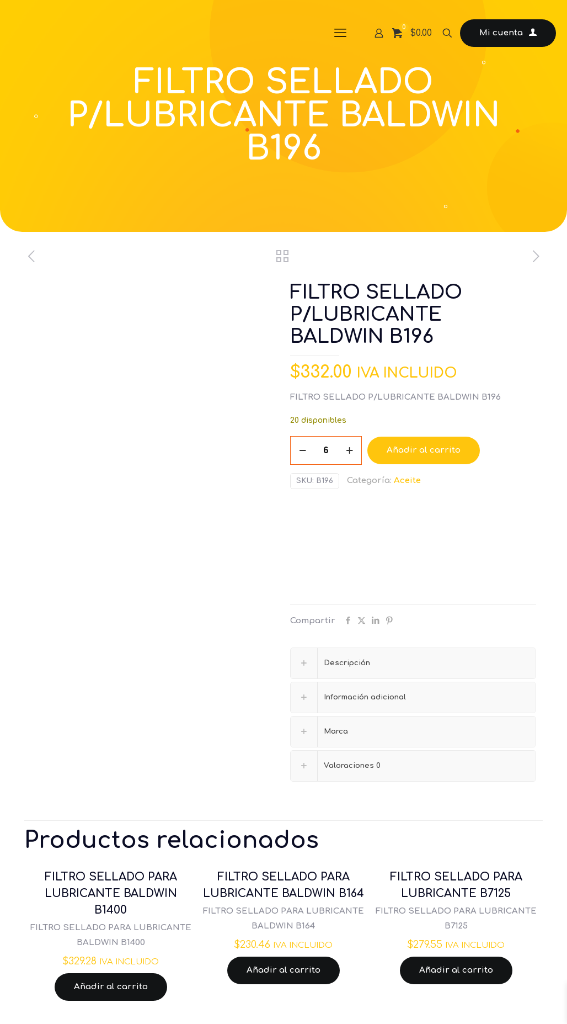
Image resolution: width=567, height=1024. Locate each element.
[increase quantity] (349, 450)
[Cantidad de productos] (326, 450)
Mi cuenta (508, 33)
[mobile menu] (340, 33)
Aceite (407, 480)
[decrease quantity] (302, 450)
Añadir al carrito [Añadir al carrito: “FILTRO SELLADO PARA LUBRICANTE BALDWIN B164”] (283, 970)
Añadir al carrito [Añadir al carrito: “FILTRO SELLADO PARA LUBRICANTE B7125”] (456, 970)
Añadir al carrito (424, 450)
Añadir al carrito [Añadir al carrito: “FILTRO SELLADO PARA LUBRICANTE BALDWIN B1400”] (111, 986)
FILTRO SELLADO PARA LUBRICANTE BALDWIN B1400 (111, 893)
